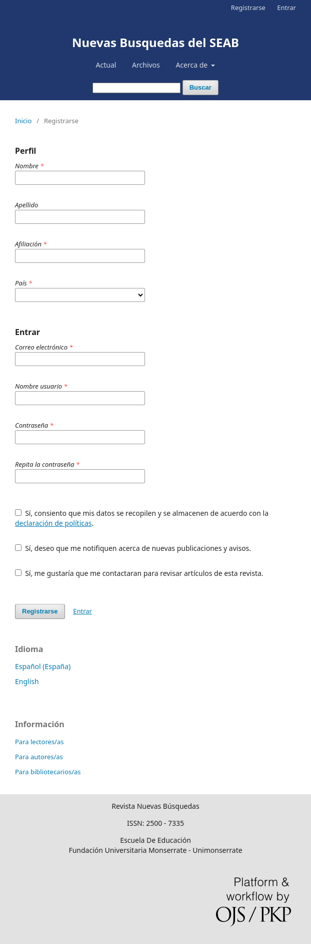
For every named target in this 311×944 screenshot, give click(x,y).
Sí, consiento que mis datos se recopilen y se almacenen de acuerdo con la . (141, 518)
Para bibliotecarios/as (48, 771)
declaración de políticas (53, 523)
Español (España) (42, 666)
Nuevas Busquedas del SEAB (155, 42)
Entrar (286, 7)
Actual (106, 65)
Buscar (201, 87)
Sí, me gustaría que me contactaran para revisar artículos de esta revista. (139, 573)
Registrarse (248, 7)
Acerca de (192, 65)
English (27, 681)
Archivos (146, 65)
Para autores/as (39, 756)
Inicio (23, 120)
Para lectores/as (39, 741)
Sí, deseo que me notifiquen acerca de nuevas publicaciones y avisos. (133, 548)
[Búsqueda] (136, 88)
